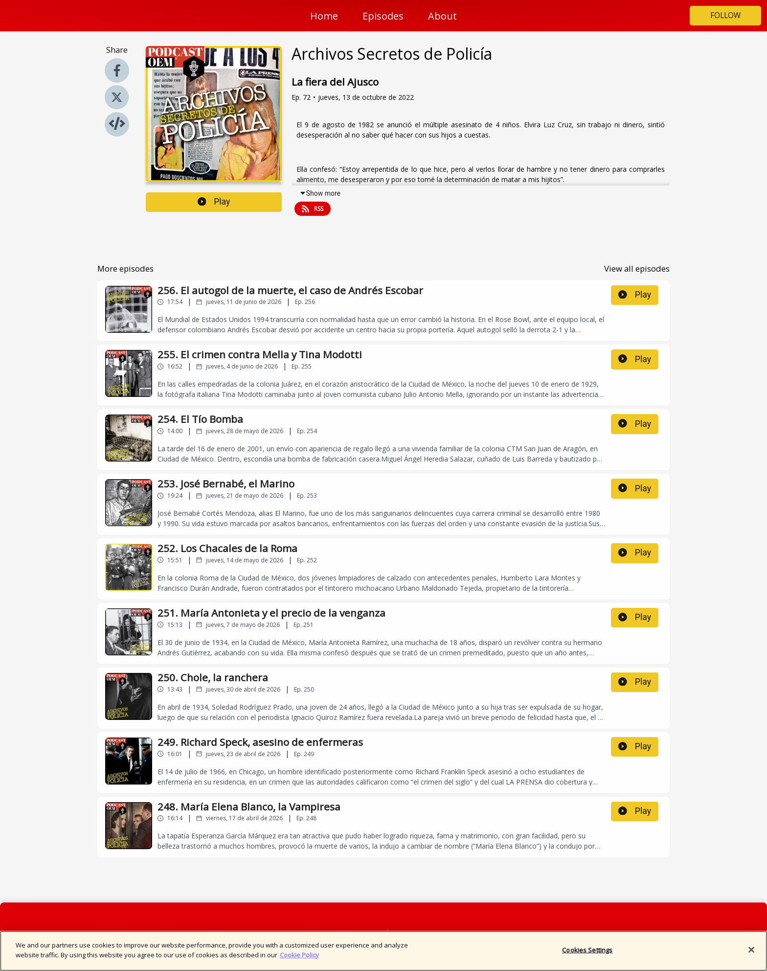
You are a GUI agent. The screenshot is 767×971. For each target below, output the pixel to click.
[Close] (751, 954)
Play (214, 202)
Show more (319, 193)
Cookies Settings (587, 954)
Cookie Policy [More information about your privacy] (299, 959)
